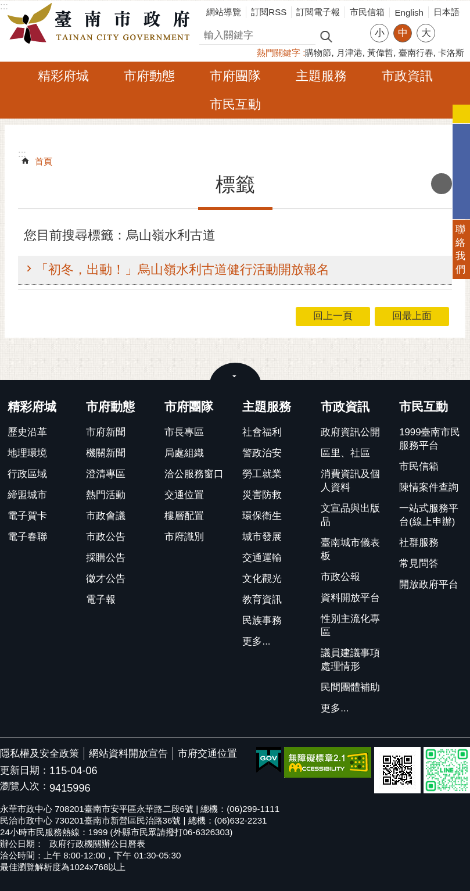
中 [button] (403, 32)
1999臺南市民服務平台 (429, 439)
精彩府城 (63, 76)
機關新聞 (105, 453)
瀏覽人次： (24, 787)
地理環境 (27, 453)
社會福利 (262, 432)
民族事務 (262, 620)
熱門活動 (105, 494)
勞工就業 (262, 474)
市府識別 (184, 536)
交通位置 (184, 494)
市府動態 (149, 76)
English (409, 12)
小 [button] (380, 32)
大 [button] (426, 32)
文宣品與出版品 (350, 515)
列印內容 (441, 183)
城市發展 (262, 536)
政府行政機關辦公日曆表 (97, 844)
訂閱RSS (268, 12)
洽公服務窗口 (194, 474)
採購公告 (105, 557)
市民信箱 (367, 12)
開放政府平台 (428, 584)
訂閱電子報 (318, 12)
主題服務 (321, 76)
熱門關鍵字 (278, 52)
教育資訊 (262, 599)
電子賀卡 (27, 515)
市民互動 (235, 104)
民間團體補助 (350, 687)
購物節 (318, 53)
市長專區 (184, 432)
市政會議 (105, 515)
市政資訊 (407, 76)
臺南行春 (416, 53)
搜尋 (209, 33)
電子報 (101, 599)
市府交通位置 (207, 753)
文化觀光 (262, 578)
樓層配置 (184, 515)
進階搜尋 (351, 35)
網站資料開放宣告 (128, 753)
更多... (256, 641)
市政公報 (340, 576)
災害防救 (262, 494)
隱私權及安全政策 (39, 753)
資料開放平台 (350, 597)
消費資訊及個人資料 (350, 480)
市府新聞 (105, 432)
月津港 (349, 53)
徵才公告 (105, 578)
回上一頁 (333, 315)
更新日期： (24, 770)
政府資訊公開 (350, 432)
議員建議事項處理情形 (350, 659)
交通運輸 (262, 557)
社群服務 (419, 542)
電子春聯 (27, 536)
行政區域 (27, 474)
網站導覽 (223, 12)
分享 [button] (449, 26)
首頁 (43, 161)
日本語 (446, 12)
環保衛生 (262, 515)
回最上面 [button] (412, 315)
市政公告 (105, 536)
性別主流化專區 (350, 625)
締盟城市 (27, 494)
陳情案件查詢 (428, 487)
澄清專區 (105, 474)
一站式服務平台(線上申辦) (428, 515)
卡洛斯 (451, 53)
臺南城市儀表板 (350, 549)
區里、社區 (345, 453)
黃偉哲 (380, 53)
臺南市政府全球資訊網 (101, 24)
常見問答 (419, 563)
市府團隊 (235, 76)
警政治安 (262, 453)
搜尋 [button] (325, 36)
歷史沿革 (27, 432)
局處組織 (184, 453)
